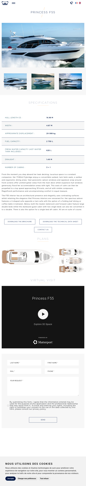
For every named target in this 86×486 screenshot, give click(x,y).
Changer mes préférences (27, 478)
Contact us (43, 230)
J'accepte (10, 478)
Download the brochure (20, 221)
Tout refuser (44, 478)
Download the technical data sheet (60, 221)
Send (43, 420)
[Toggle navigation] (13, 3)
